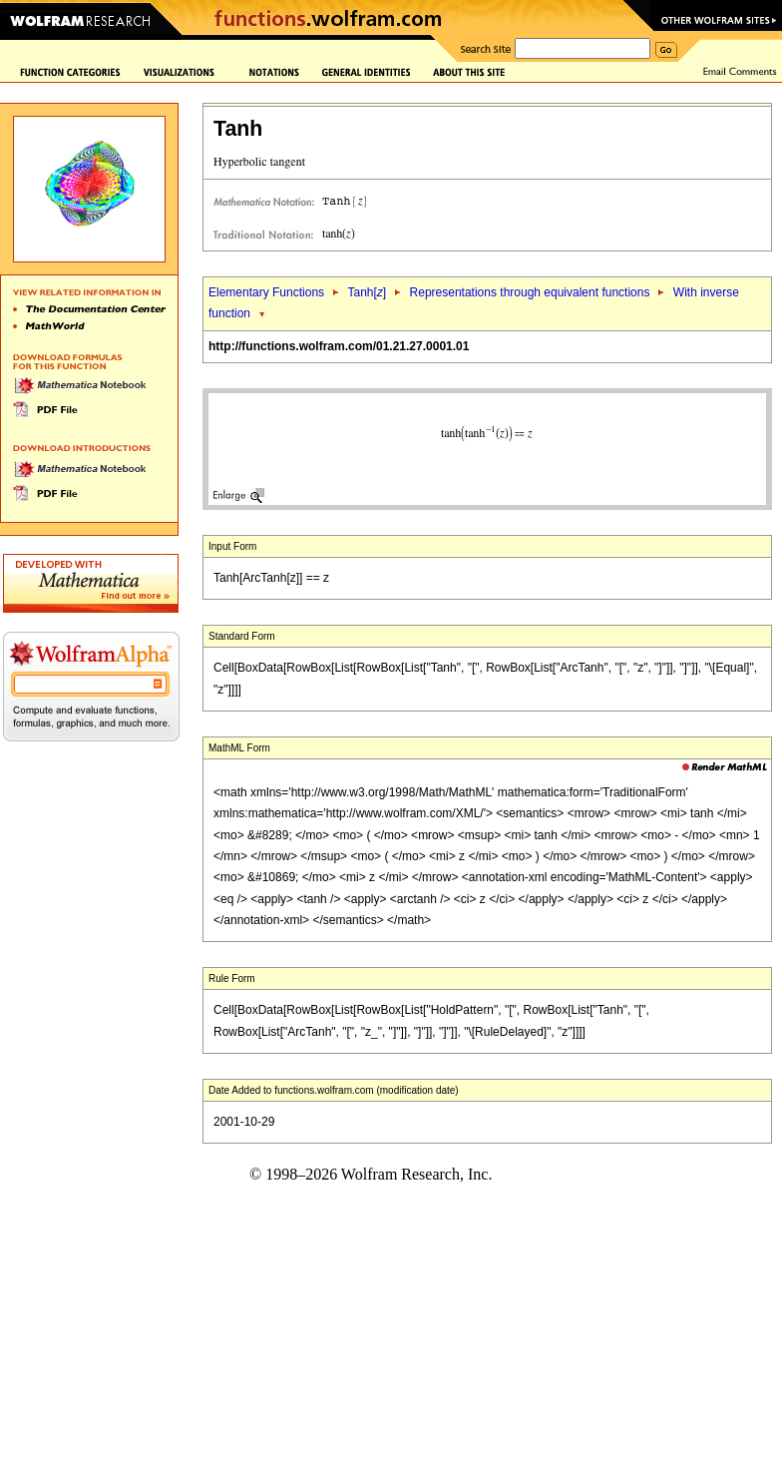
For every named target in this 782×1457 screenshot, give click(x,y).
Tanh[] (366, 292)
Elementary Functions (266, 292)
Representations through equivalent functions (530, 292)
